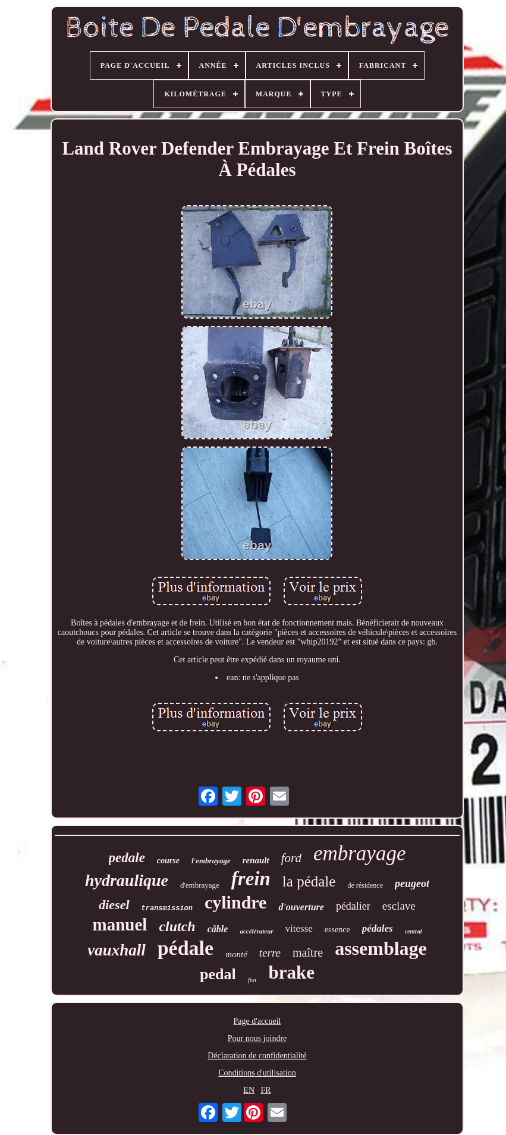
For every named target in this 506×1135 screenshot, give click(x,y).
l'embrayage (211, 860)
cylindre (235, 902)
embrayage (359, 853)
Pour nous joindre (257, 1038)
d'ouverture (300, 907)
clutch (177, 926)
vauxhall (116, 950)
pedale (127, 857)
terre (270, 953)
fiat (252, 979)
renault (256, 860)
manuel (120, 924)
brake (291, 972)
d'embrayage (199, 885)
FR (266, 1090)
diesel (114, 904)
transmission (167, 908)
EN (248, 1090)
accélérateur (256, 931)
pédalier (353, 906)
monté (236, 954)
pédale (185, 948)
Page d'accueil (257, 1021)
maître (308, 952)
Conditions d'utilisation (257, 1072)
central (413, 931)
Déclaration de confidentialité (257, 1055)
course (168, 860)
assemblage (381, 948)
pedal (218, 974)
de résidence (365, 885)
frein (251, 878)
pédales (377, 928)
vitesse (299, 928)
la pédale (309, 881)
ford (291, 858)
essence (337, 929)
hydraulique (126, 880)
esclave (399, 906)
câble (218, 929)
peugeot (412, 883)
